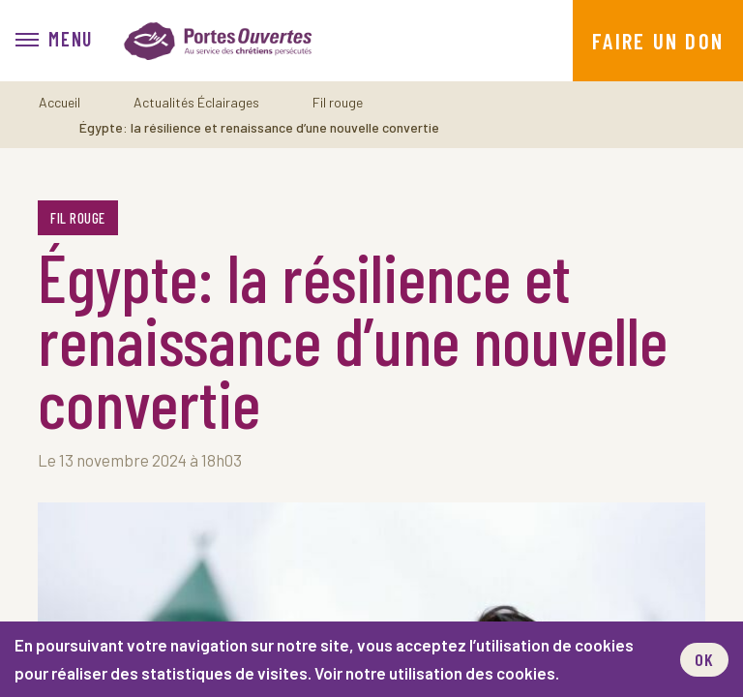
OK (704, 659)
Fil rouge (337, 102)
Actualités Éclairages (196, 102)
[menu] (54, 40)
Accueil (59, 102)
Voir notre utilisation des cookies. (436, 672)
